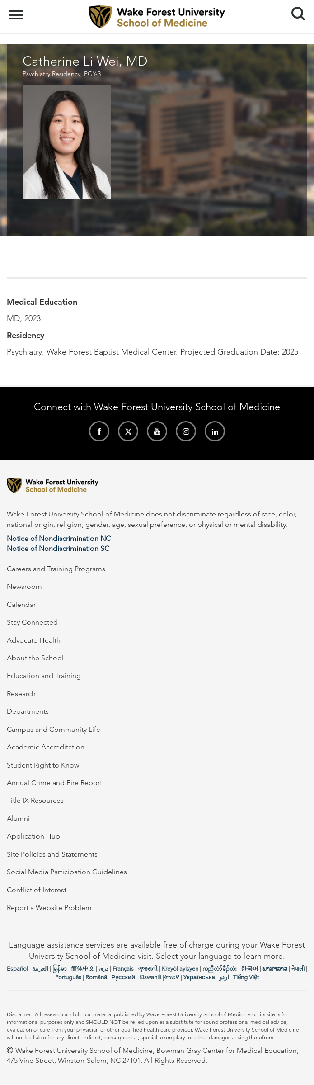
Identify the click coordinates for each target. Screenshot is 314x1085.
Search (295, 10)
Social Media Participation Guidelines (67, 871)
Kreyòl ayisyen (180, 968)
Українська (199, 977)
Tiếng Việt (246, 977)
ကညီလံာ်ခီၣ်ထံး (219, 968)
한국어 (249, 968)
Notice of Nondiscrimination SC (58, 548)
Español (17, 968)
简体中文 (82, 968)
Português (68, 977)
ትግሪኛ (171, 977)
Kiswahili (150, 977)
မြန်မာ (59, 968)
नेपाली (298, 968)
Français (123, 968)
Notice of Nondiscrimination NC (59, 538)
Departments (28, 711)
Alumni (18, 818)
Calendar (21, 604)
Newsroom (24, 586)
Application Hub (33, 836)
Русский (123, 977)
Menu (17, 10)
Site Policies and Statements (52, 854)
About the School (35, 658)
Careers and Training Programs (56, 568)
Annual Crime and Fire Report (54, 782)
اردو (224, 977)
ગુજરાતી (148, 968)
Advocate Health (34, 640)
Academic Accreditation (45, 747)
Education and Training (44, 675)
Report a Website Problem (49, 907)
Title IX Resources (35, 800)
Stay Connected (32, 622)
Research (21, 693)
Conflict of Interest (36, 890)
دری (103, 968)
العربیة (40, 968)
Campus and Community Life (53, 729)
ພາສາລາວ (274, 968)
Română (96, 977)
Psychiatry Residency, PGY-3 (62, 74)
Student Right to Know (43, 765)
